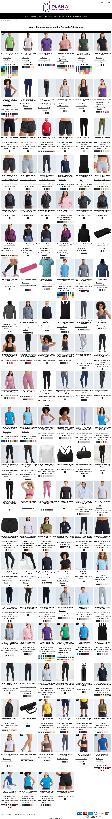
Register (108, 2)
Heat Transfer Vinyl (7, 62)
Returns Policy (17, 814)
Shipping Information (29, 814)
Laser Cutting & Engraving (47, 103)
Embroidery (6, 60)
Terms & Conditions (6, 814)
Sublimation (7, 58)
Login (102, 2)
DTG (62, 56)
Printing (6, 64)
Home (2, 21)
